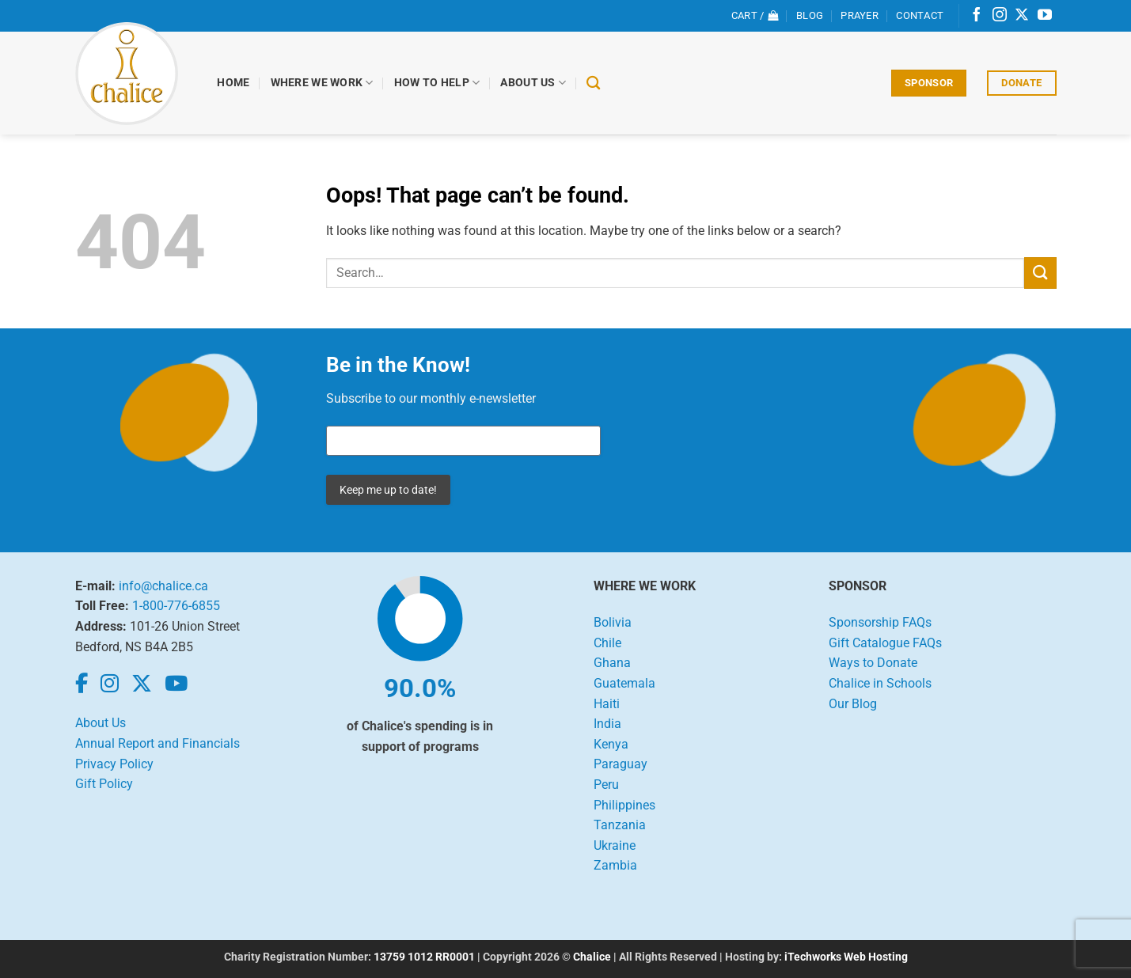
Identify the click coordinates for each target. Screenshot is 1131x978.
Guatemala (624, 683)
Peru (606, 784)
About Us (534, 82)
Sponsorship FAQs (880, 622)
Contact (919, 15)
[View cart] (755, 16)
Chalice (592, 957)
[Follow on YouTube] (1045, 16)
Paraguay (620, 763)
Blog (809, 15)
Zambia (615, 865)
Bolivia (613, 622)
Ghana (612, 662)
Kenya (611, 744)
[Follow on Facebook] (977, 16)
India (607, 723)
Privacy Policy (114, 763)
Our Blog (853, 703)
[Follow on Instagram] (999, 16)
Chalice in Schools (880, 683)
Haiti (607, 703)
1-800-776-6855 (176, 605)
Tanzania (620, 824)
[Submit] (1040, 272)
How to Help (437, 82)
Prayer (860, 15)
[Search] (593, 83)
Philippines (624, 805)
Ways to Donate (873, 662)
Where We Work (322, 82)
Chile (607, 642)
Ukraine (615, 845)
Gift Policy (104, 783)
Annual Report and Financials (157, 743)
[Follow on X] (1022, 16)
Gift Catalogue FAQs (885, 642)
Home (234, 82)
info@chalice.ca (163, 585)
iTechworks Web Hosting (846, 957)
